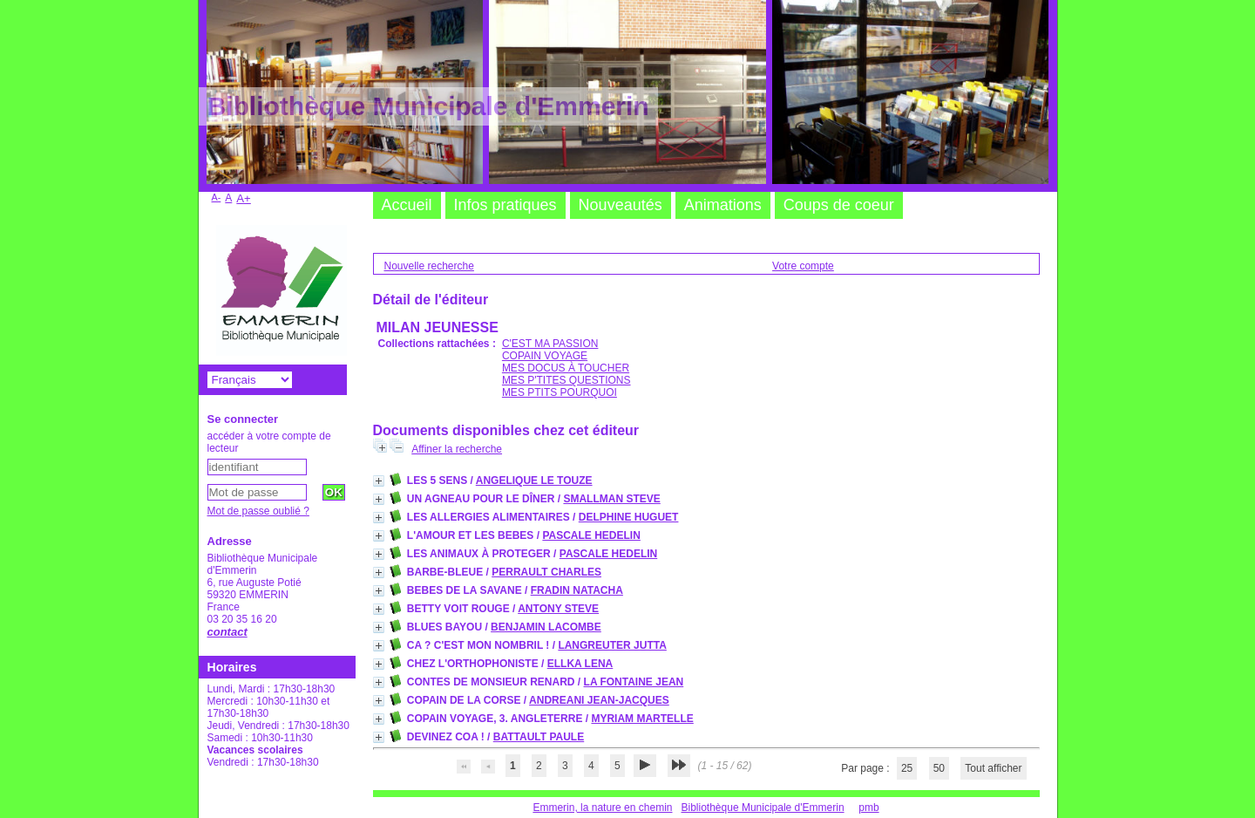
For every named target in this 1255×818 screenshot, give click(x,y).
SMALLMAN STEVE (611, 499)
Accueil (407, 205)
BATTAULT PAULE (538, 737)
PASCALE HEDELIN (591, 535)
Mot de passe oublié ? (258, 511)
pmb (868, 807)
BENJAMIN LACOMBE (546, 627)
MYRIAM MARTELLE (642, 718)
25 (906, 768)
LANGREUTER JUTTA (612, 645)
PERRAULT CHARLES (546, 572)
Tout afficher (993, 768)
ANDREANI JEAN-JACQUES (599, 700)
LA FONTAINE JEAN (634, 682)
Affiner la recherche (456, 449)
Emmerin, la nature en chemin (602, 807)
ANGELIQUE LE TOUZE (534, 480)
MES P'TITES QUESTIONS (566, 380)
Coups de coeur (839, 205)
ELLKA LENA (580, 664)
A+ (243, 198)
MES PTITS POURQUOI (559, 392)
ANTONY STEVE (558, 609)
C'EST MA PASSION (550, 343)
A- (216, 197)
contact (227, 631)
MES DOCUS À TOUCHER (565, 368)
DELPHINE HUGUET (629, 517)
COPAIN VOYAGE (544, 356)
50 (939, 768)
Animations (723, 205)
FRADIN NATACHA (577, 590)
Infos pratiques (505, 205)
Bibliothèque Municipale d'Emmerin (763, 807)
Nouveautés (620, 205)
